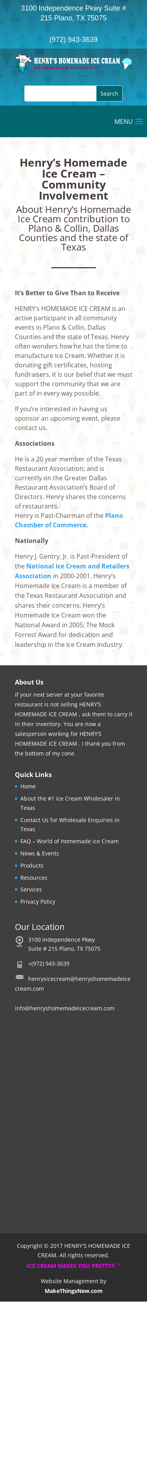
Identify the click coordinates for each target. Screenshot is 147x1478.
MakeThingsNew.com (74, 1291)
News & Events (39, 853)
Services (31, 889)
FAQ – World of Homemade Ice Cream (69, 841)
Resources (33, 877)
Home (28, 786)
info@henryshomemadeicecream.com (64, 1008)
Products (32, 865)
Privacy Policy (37, 901)
